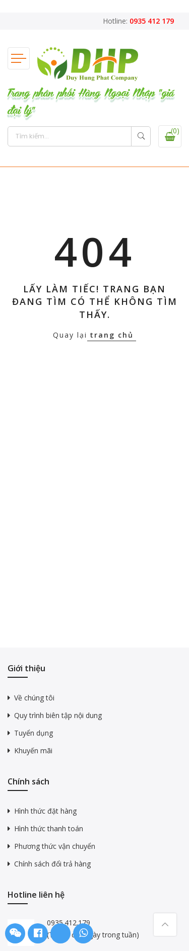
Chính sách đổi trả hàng (52, 863)
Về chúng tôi (34, 697)
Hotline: (138, 21)
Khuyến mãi (33, 750)
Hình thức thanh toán (48, 828)
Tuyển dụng (33, 733)
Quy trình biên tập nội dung (58, 715)
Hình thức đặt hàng (45, 811)
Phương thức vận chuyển (54, 846)
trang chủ (112, 335)
